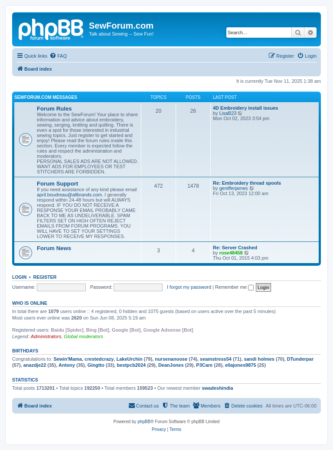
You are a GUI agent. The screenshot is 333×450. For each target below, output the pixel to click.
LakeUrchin (130, 359)
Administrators (46, 336)
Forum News (54, 248)
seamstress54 (216, 359)
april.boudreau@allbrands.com (69, 194)
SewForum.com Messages (45, 97)
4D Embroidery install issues (245, 108)
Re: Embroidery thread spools (247, 183)
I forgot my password (189, 287)
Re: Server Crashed (235, 247)
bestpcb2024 (131, 365)
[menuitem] (58, 56)
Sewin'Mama (67, 359)
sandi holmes (259, 359)
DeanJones (171, 365)
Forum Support (57, 183)
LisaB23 (228, 113)
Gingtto (96, 365)
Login (19, 277)
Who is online (29, 303)
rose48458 (231, 252)
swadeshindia (217, 388)
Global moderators (83, 336)
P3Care (204, 365)
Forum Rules (54, 108)
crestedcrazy (99, 359)
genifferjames (233, 188)
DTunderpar (300, 359)
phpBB (143, 421)
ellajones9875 (240, 365)
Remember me (234, 287)
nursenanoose (171, 359)
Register (45, 277)
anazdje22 (34, 365)
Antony (67, 365)
